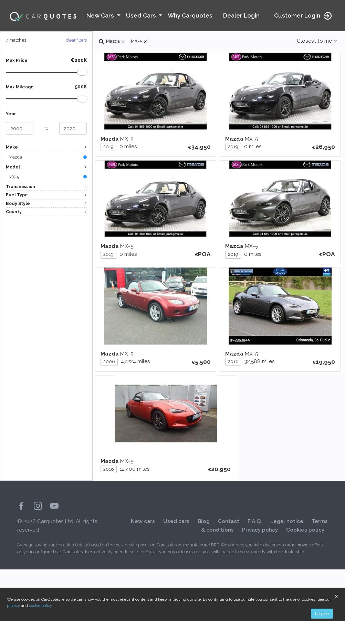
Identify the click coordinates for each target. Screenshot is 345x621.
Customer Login (303, 16)
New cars (143, 573)
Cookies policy (305, 582)
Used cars (176, 573)
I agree (322, 613)
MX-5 (14, 177)
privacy (13, 605)
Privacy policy (260, 582)
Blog (204, 573)
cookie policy (40, 605)
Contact (228, 573)
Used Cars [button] (141, 15)
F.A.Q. (255, 573)
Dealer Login (241, 15)
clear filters (76, 40)
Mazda (15, 157)
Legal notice (286, 573)
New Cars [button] (100, 15)
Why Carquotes (190, 15)
